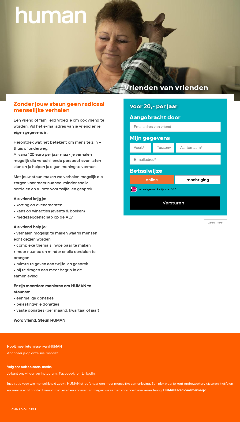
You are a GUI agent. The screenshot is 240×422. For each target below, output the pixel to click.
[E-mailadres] (175, 160)
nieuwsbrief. (49, 353)
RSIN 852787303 (23, 409)
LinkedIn (88, 374)
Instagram (49, 374)
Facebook (67, 374)
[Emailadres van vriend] (175, 127)
